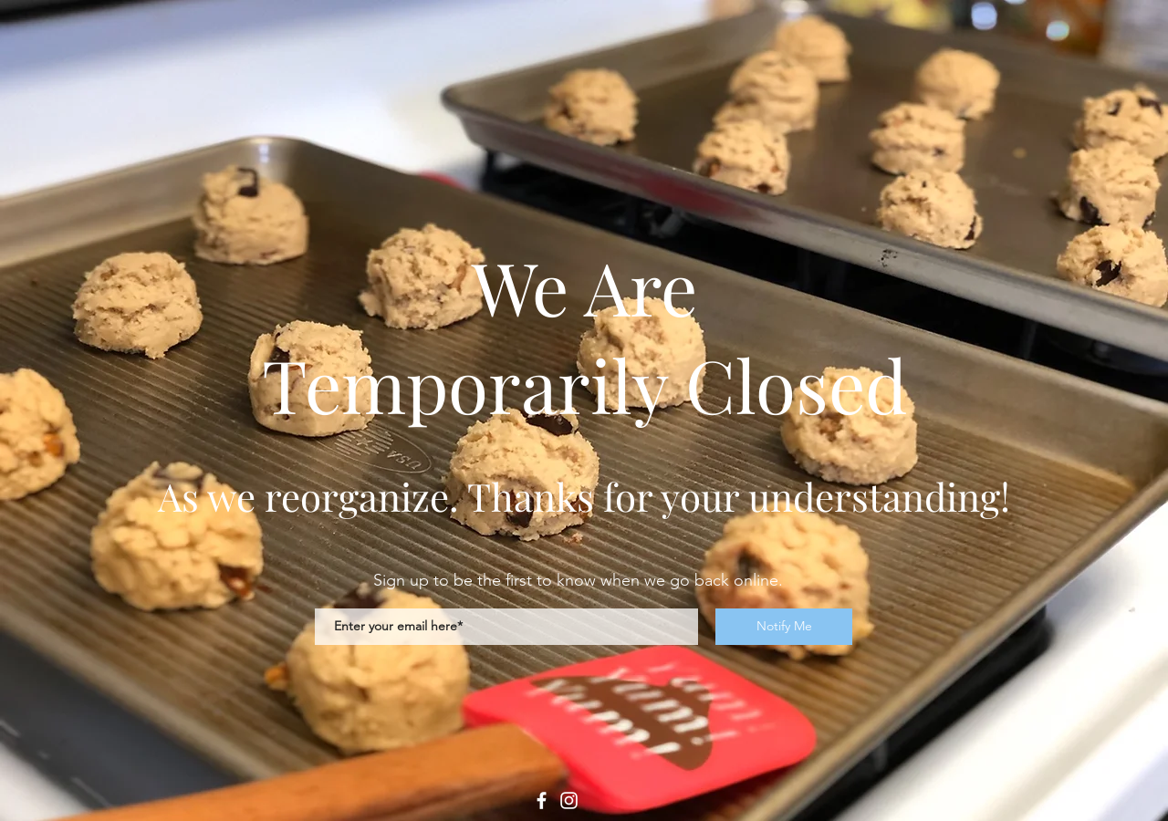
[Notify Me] (783, 626)
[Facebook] (541, 800)
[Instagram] (569, 800)
